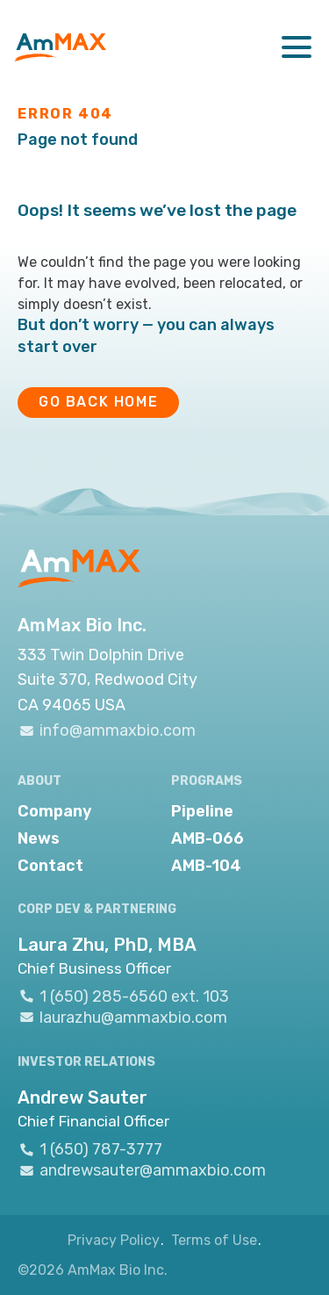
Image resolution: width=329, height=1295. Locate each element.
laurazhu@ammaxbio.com (122, 1017)
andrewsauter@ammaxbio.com (142, 1171)
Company (55, 811)
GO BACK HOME (98, 401)
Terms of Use (214, 1240)
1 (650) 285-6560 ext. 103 (123, 996)
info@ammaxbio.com (107, 730)
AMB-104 (206, 865)
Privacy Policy (114, 1240)
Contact (50, 865)
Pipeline (202, 811)
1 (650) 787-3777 (90, 1149)
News (39, 838)
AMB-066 (207, 838)
